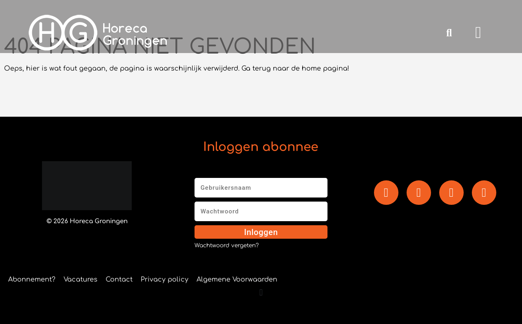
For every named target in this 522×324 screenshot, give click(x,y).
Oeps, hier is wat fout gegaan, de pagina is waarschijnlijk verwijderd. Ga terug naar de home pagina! (176, 68)
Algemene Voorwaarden (237, 279)
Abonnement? (31, 279)
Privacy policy (164, 279)
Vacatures (80, 279)
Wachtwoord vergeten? (227, 246)
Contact (119, 279)
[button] (449, 32)
